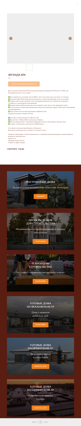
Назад (6, 3)
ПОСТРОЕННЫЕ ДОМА (40, 182)
